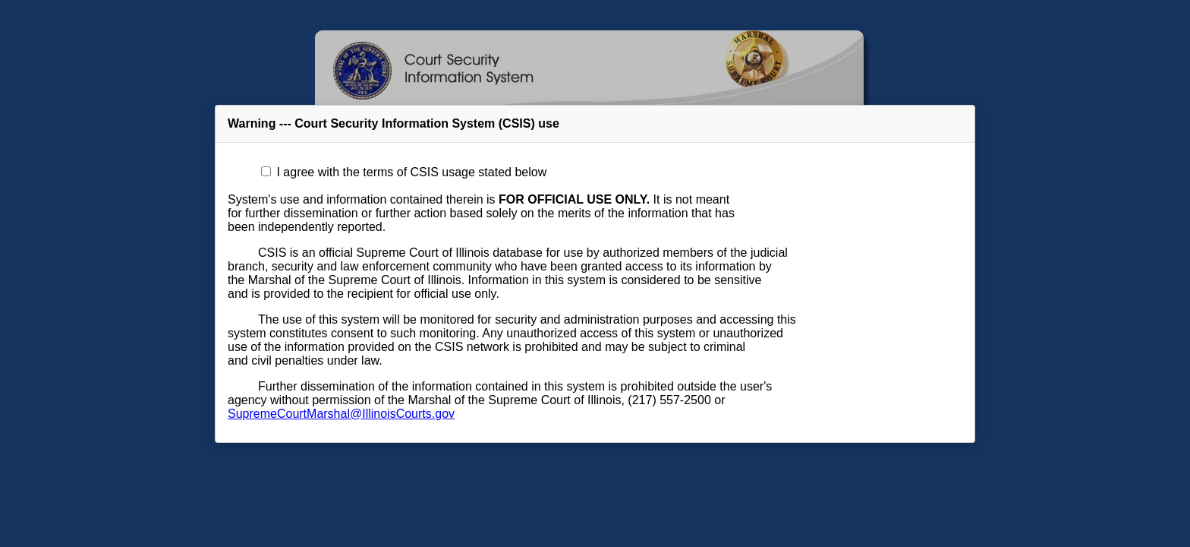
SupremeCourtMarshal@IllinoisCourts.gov (341, 413)
